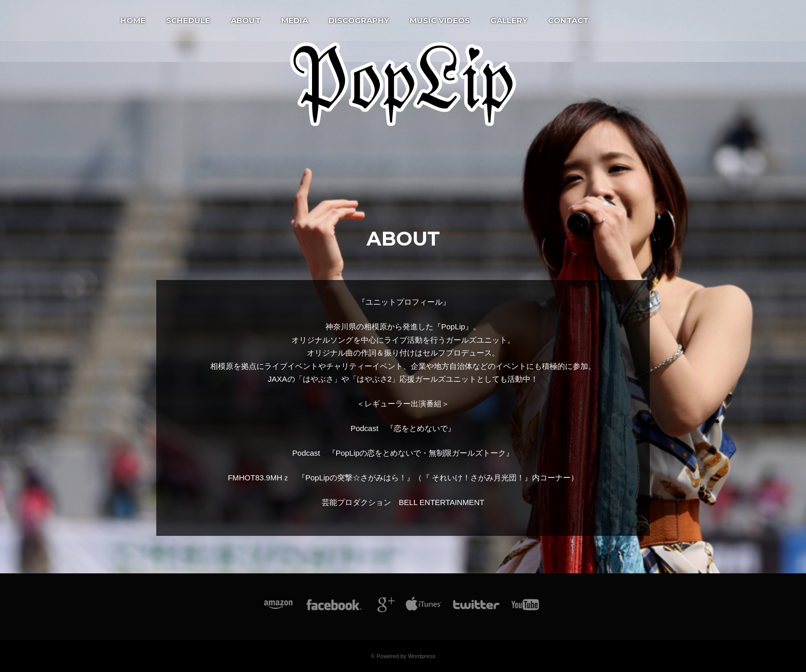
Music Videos (440, 20)
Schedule (188, 20)
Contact (568, 20)
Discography (358, 20)
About (246, 20)
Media (294, 20)
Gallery (508, 20)
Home (132, 20)
